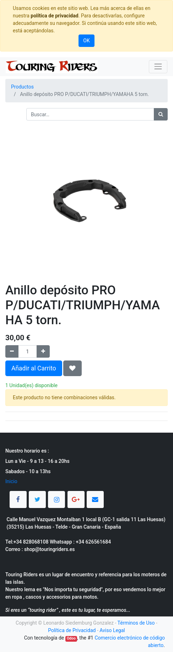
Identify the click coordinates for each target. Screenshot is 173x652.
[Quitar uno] (11, 351)
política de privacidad (54, 15)
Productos (22, 87)
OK (86, 40)
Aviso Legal (112, 630)
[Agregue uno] (43, 351)
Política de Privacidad (72, 630)
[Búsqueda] (161, 114)
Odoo (71, 638)
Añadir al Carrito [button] (33, 368)
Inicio (11, 481)
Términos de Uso (136, 623)
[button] (72, 368)
